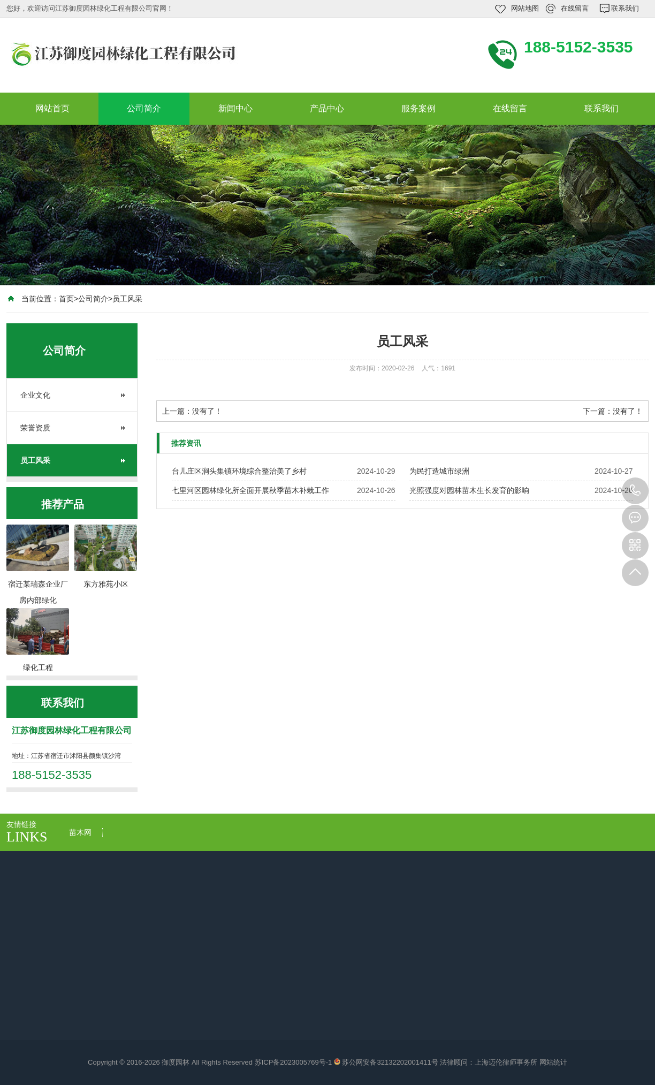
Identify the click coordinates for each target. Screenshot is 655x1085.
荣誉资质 (35, 427)
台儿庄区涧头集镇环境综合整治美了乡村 (239, 471)
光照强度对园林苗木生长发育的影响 (469, 490)
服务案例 (418, 108)
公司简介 (144, 108)
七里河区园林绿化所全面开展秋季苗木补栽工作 (250, 490)
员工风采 (127, 298)
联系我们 (625, 8)
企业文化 (35, 395)
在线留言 (575, 8)
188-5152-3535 (635, 490)
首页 (66, 298)
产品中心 (327, 108)
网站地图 (525, 8)
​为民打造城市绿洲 (439, 471)
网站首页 (52, 108)
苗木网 (80, 832)
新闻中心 (235, 108)
